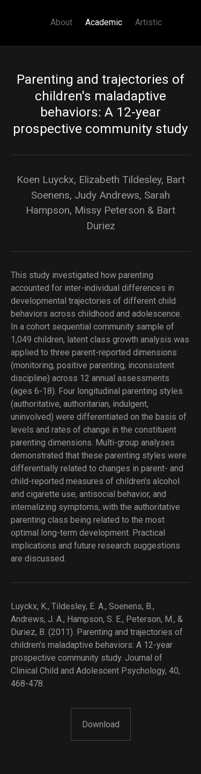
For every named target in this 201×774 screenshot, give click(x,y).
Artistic (148, 22)
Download (101, 724)
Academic (103, 22)
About (61, 22)
